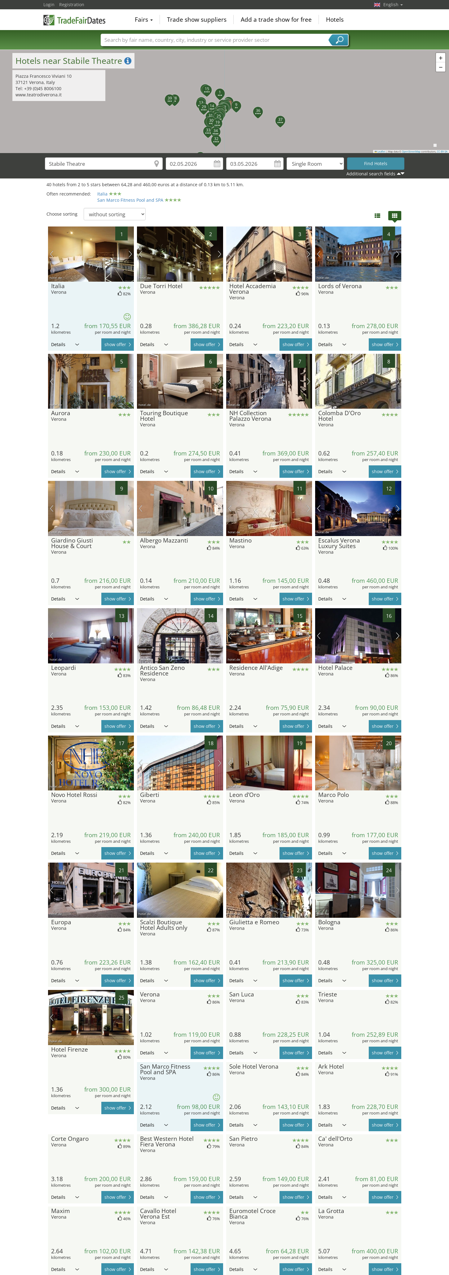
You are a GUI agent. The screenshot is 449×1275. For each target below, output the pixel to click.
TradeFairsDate (74, 19)
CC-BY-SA (442, 151)
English (393, 4)
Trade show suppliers (197, 20)
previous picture (52, 254)
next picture (130, 254)
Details (65, 344)
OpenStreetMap (411, 151)
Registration (71, 4)
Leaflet (380, 151)
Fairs (144, 20)
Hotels (335, 20)
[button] (216, 90)
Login (49, 4)
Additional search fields (370, 174)
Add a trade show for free (276, 20)
